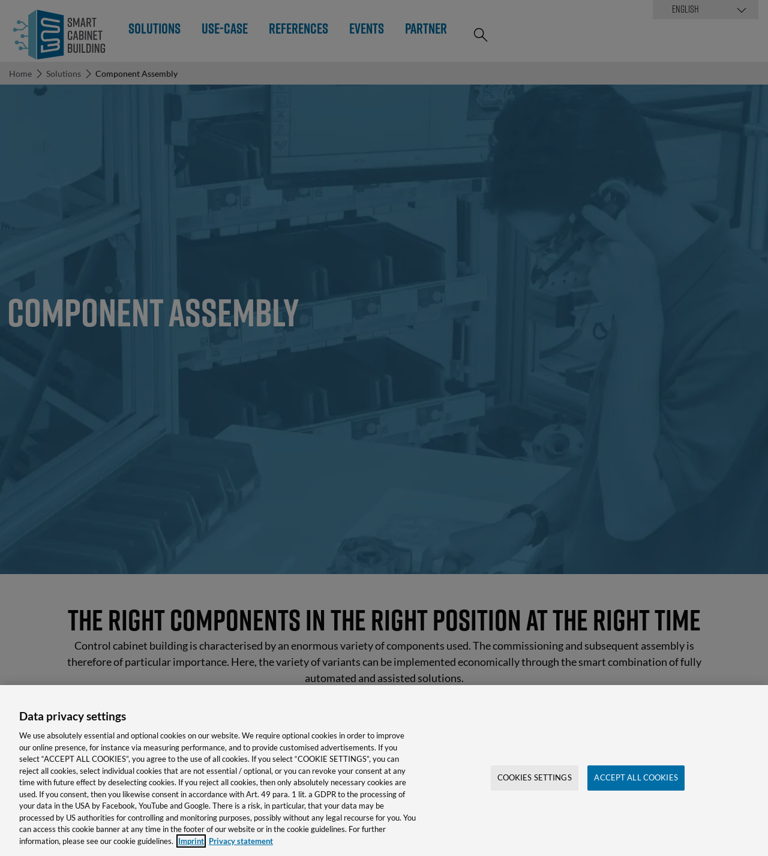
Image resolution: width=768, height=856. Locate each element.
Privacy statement (241, 847)
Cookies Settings (534, 784)
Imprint (191, 847)
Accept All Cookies (635, 784)
